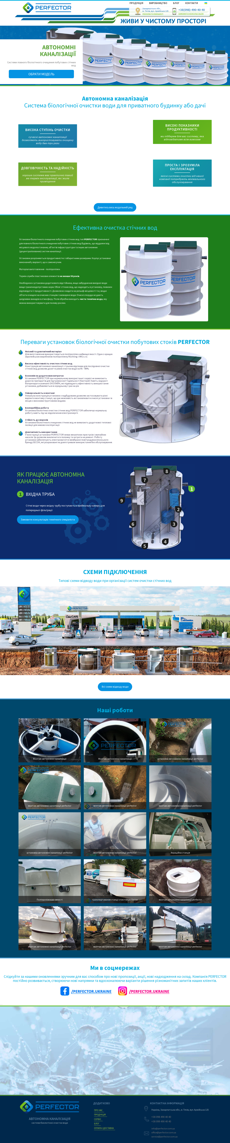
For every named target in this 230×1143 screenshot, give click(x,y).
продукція (100, 1114)
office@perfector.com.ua (163, 1132)
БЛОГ (96, 1123)
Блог (176, 3)
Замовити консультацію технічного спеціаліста (48, 534)
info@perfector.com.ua (163, 1128)
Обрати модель (41, 74)
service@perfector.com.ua (164, 1136)
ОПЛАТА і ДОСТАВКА (104, 1128)
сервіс (97, 1119)
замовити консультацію (191, 13)
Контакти (191, 3)
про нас (98, 1110)
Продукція (136, 3)
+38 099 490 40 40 (161, 1121)
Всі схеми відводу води (115, 701)
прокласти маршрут (152, 13)
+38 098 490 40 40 (161, 1116)
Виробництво (158, 3)
